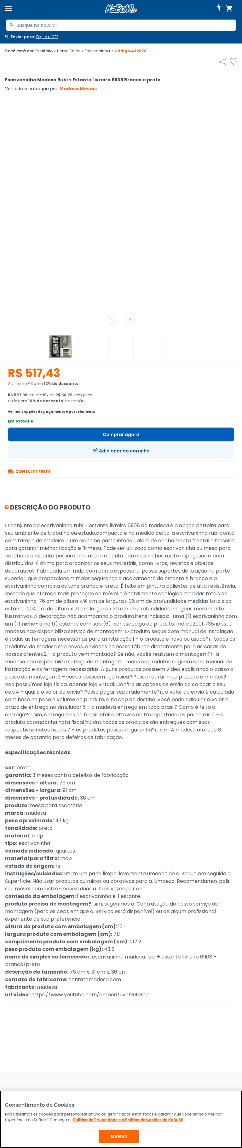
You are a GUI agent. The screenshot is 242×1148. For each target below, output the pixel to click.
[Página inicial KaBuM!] (121, 8)
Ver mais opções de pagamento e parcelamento (51, 411)
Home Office (70, 51)
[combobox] (121, 25)
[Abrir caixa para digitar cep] (31, 37)
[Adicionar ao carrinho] (121, 451)
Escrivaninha (99, 51)
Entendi (119, 1136)
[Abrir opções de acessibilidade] (218, 8)
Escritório (45, 51)
